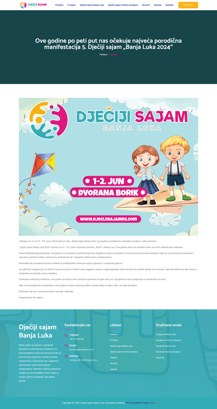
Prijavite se (188, 5)
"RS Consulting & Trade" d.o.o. (140, 403)
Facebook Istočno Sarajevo (168, 352)
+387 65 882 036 (76, 339)
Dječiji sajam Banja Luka (92, 5)
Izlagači (113, 357)
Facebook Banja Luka (166, 346)
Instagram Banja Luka (166, 334)
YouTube (160, 357)
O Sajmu (72, 5)
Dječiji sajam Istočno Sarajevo (123, 5)
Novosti (146, 5)
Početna (59, 5)
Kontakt (169, 5)
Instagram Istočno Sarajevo (168, 340)
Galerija (158, 5)
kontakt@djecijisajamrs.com (81, 349)
